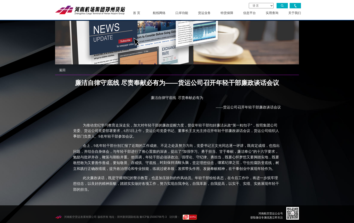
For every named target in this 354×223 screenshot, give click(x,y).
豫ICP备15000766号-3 (153, 216)
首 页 (136, 13)
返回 (62, 70)
